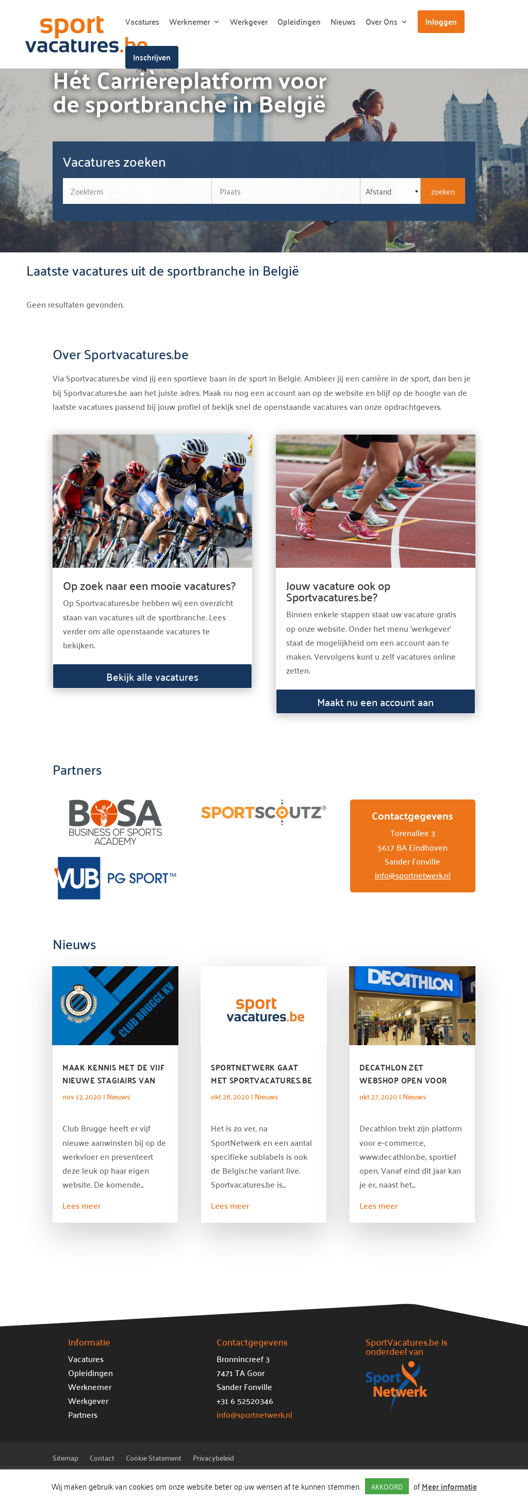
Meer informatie (449, 1486)
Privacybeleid (213, 1459)
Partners (82, 1414)
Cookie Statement (154, 1459)
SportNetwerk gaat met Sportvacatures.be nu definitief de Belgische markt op (261, 1086)
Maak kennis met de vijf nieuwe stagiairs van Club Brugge (113, 1080)
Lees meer (81, 1205)
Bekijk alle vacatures (152, 676)
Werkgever (249, 23)
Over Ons (382, 23)
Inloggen (441, 21)
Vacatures (142, 23)
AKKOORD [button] (387, 1486)
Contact (102, 1459)
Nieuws (343, 23)
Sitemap (65, 1459)
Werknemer (189, 23)
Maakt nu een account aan (375, 701)
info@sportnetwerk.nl (413, 875)
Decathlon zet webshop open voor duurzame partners (403, 1080)
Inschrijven (152, 57)
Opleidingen (299, 23)
